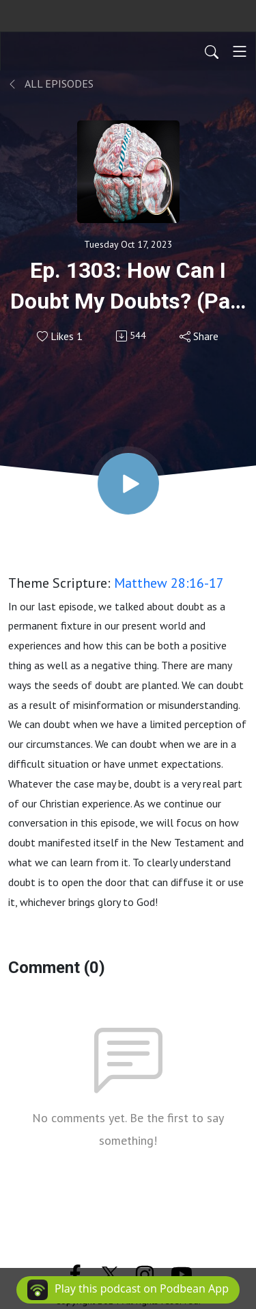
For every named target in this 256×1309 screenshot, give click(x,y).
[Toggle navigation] (239, 51)
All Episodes (51, 83)
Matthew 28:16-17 (169, 583)
